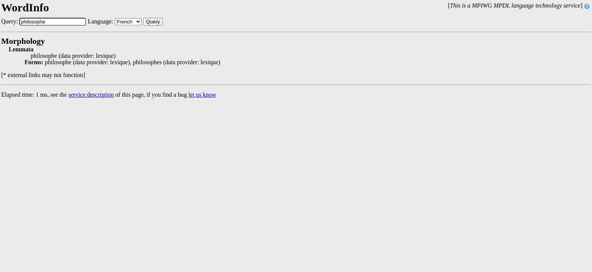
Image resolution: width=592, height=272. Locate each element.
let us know (202, 94)
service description (91, 94)
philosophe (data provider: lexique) (73, 56)
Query (153, 22)
